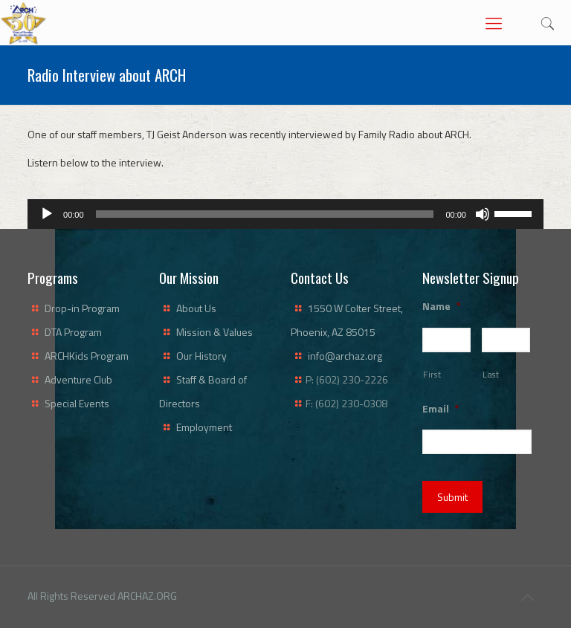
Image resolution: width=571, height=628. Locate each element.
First (432, 374)
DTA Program (73, 332)
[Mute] (482, 214)
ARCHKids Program (87, 355)
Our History (201, 355)
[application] (285, 214)
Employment (204, 427)
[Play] (46, 214)
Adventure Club (78, 379)
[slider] (265, 214)
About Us (196, 308)
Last (491, 374)
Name (441, 306)
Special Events (77, 403)
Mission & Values (214, 332)
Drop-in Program (82, 308)
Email (440, 408)
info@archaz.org (345, 355)
